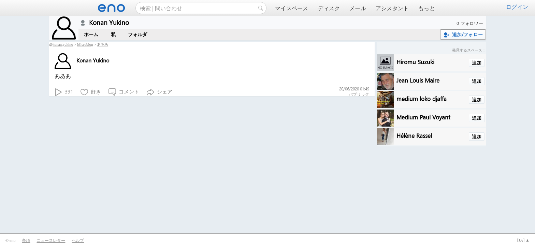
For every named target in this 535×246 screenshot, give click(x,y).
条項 (26, 240)
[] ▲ (523, 240)
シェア (159, 92)
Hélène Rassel (414, 135)
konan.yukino (63, 44)
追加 (476, 62)
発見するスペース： (469, 50)
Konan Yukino (82, 60)
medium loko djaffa (421, 98)
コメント (124, 92)
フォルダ (137, 34)
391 (64, 92)
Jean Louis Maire (417, 80)
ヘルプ (78, 240)
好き (91, 92)
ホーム (91, 34)
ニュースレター (51, 240)
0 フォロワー (470, 23)
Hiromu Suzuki (415, 62)
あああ (102, 44)
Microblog (85, 44)
